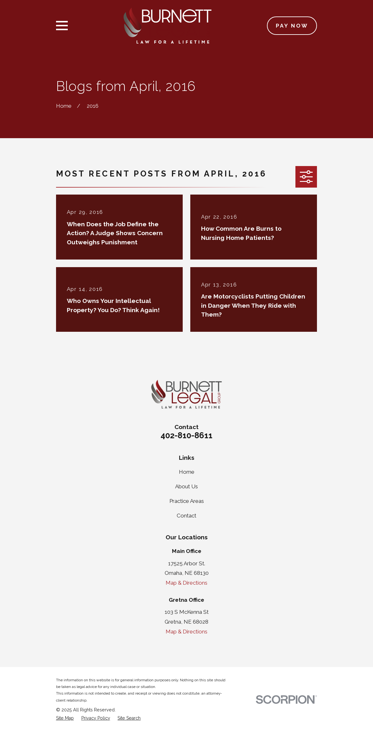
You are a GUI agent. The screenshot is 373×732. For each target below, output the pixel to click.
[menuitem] (65, 718)
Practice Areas (186, 501)
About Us (186, 486)
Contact (186, 515)
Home (186, 472)
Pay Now (292, 25)
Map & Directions (186, 583)
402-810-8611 (186, 435)
